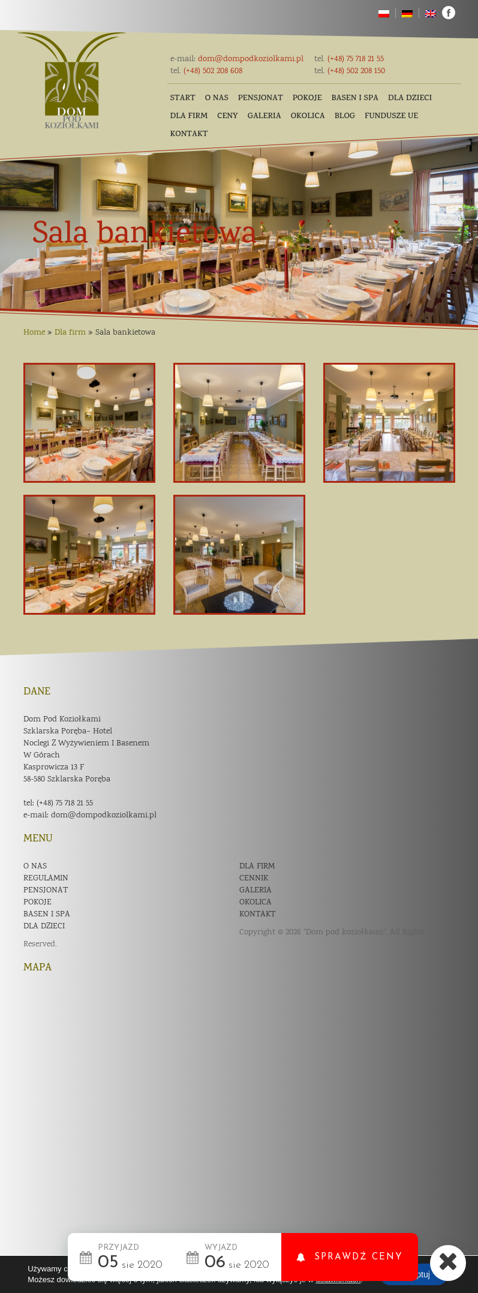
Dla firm (189, 116)
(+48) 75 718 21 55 (349, 59)
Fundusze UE (391, 116)
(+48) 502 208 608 (206, 71)
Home (34, 333)
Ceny (227, 116)
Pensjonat (260, 98)
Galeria (264, 116)
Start (183, 98)
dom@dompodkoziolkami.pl (236, 59)
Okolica (308, 116)
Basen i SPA (355, 98)
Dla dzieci (410, 98)
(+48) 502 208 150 (349, 71)
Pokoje (307, 98)
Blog (345, 116)
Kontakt (189, 134)
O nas (217, 98)
